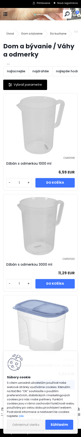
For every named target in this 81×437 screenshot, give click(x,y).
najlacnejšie (16, 71)
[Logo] (40, 14)
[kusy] (19, 183)
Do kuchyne (58, 34)
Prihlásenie (43, 3)
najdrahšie (40, 71)
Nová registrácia (67, 3)
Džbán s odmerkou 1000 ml (28, 163)
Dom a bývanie (32, 34)
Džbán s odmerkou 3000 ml (29, 264)
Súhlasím (59, 424)
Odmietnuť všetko (25, 425)
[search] (67, 14)
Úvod (10, 34)
